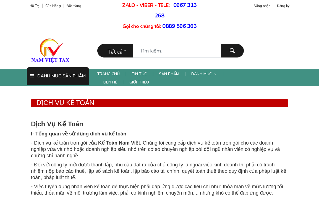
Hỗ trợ (35, 6)
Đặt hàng (74, 6)
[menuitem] (111, 74)
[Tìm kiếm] (232, 50)
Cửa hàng (53, 6)
